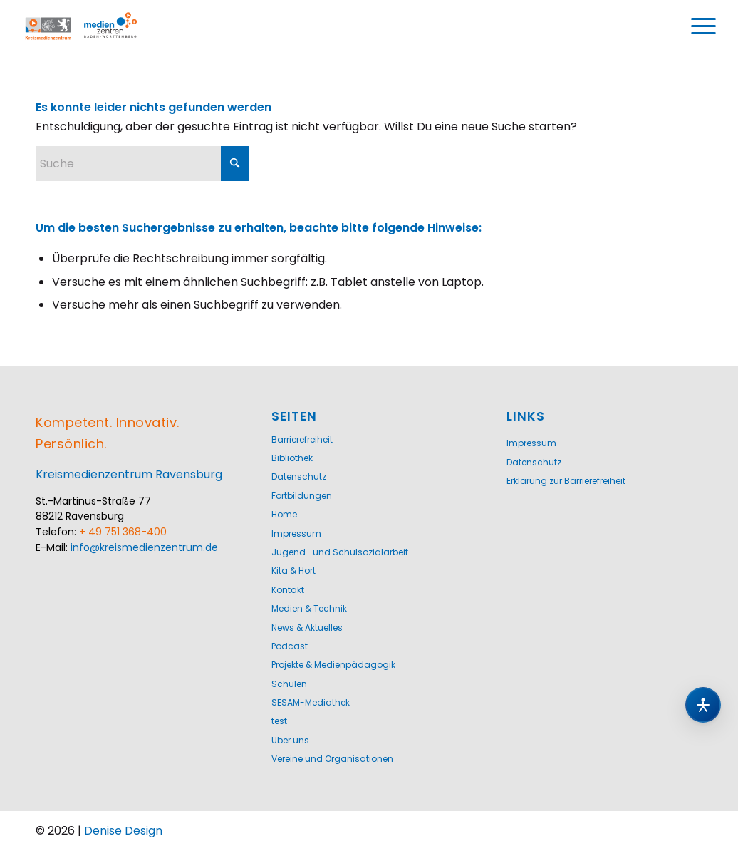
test (279, 721)
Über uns (290, 740)
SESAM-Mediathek (310, 702)
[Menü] (703, 26)
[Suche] (142, 163)
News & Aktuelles (307, 628)
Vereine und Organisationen (332, 759)
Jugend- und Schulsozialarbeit (339, 552)
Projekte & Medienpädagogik (333, 665)
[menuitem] (703, 26)
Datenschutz (298, 476)
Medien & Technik (309, 608)
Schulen (289, 684)
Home (284, 514)
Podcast (289, 646)
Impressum (296, 533)
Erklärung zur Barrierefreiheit (565, 481)
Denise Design (123, 830)
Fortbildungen (301, 496)
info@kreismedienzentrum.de (144, 547)
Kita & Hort (293, 570)
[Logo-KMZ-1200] (96, 26)
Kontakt (287, 590)
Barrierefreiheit (302, 439)
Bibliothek (292, 458)
